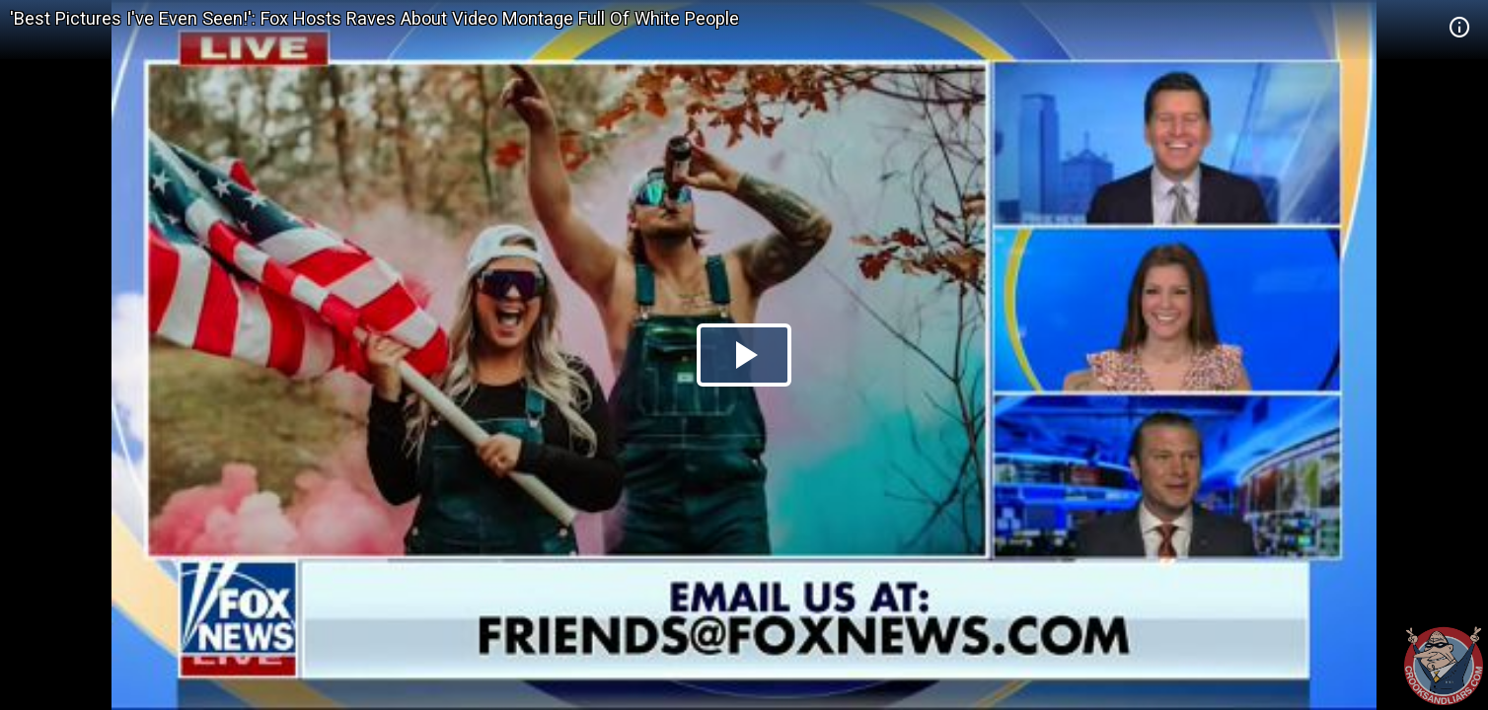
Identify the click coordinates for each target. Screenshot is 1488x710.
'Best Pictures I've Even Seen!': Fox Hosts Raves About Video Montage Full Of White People (374, 18)
